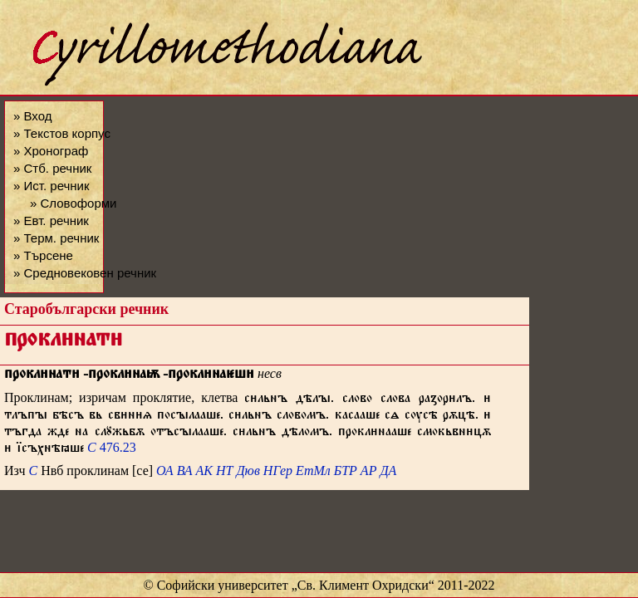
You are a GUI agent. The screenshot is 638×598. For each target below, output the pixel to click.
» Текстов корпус (61, 133)
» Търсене (43, 255)
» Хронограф (50, 151)
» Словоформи (73, 203)
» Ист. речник (51, 186)
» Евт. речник (51, 220)
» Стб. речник (52, 168)
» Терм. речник (56, 238)
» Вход (32, 116)
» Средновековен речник (84, 273)
